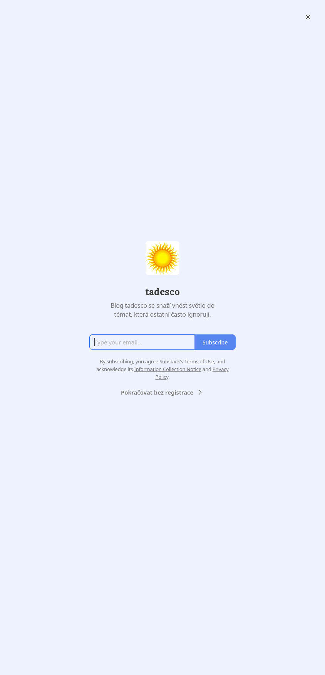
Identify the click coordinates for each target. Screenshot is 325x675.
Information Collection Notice (167, 369)
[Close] (308, 17)
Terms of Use (199, 361)
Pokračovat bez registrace (162, 392)
